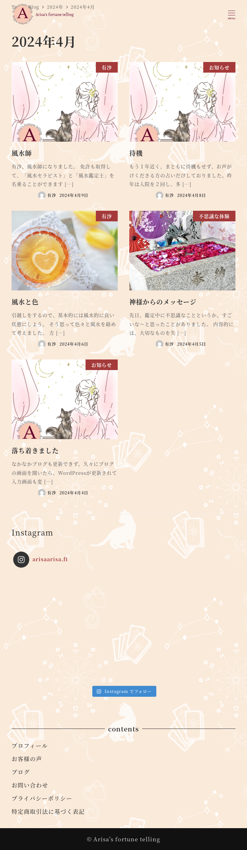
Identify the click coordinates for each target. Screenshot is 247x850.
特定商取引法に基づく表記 (48, 811)
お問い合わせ (30, 785)
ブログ (21, 772)
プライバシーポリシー (42, 798)
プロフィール (30, 745)
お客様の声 (27, 759)
